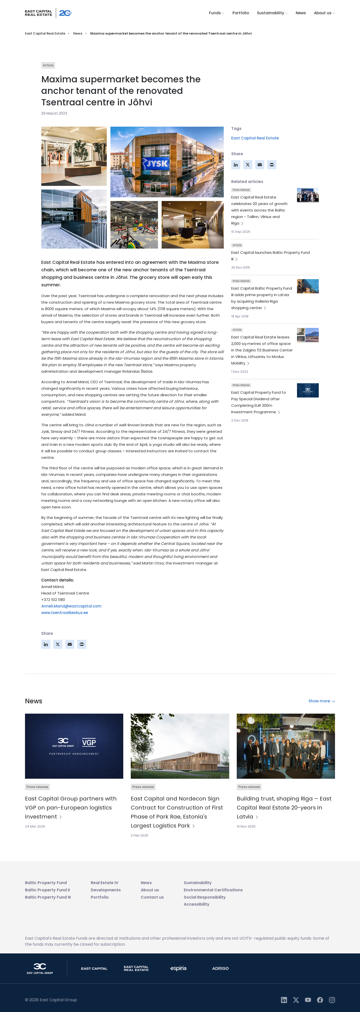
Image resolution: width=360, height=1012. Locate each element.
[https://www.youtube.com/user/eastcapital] (308, 1000)
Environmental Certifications (213, 890)
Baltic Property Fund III (48, 897)
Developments (106, 890)
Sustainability (272, 13)
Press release (241, 190)
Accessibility (197, 904)
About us (324, 13)
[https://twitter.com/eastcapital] (296, 1000)
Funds (216, 13)
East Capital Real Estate (45, 33)
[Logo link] (48, 13)
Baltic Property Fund (46, 883)
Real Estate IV (104, 883)
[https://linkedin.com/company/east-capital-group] (284, 1000)
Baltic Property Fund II (47, 890)
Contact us (152, 897)
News (301, 13)
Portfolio (240, 13)
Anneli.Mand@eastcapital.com (71, 606)
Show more (321, 701)
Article (48, 65)
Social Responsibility (205, 897)
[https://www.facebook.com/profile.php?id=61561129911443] (320, 1000)
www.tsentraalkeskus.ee (64, 612)
